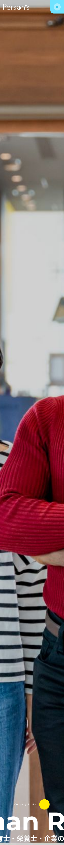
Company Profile (25, 804)
